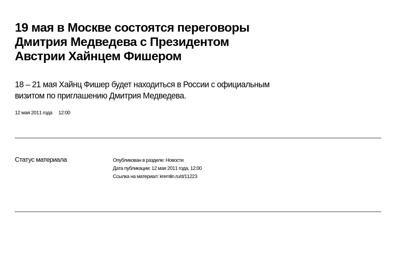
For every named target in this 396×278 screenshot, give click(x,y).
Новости (174, 160)
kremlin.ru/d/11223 (178, 176)
